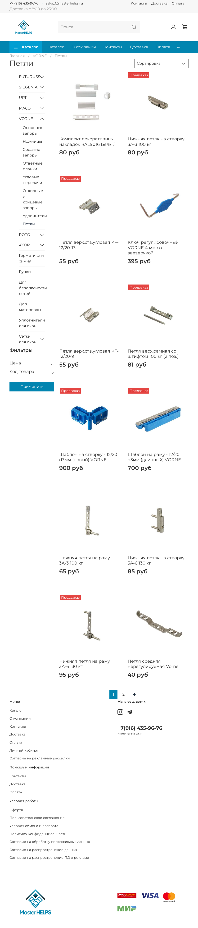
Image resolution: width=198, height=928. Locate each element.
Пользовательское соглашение (37, 818)
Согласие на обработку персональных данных (49, 842)
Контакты (139, 3)
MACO (25, 108)
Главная (17, 56)
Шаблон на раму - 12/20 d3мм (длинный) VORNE (154, 457)
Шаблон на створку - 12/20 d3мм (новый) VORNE (88, 457)
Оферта (16, 810)
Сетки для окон (27, 339)
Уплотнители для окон (32, 323)
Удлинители (34, 216)
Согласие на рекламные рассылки (39, 758)
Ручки (25, 271)
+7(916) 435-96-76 (139, 728)
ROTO (24, 234)
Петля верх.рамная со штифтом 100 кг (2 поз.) (153, 354)
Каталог (26, 47)
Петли (29, 224)
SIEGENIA (28, 87)
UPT (23, 97)
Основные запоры (33, 130)
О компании (84, 47)
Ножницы (32, 141)
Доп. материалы (30, 307)
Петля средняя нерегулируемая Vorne (153, 664)
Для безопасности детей (32, 288)
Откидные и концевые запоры (33, 199)
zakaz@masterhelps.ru (64, 3)
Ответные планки (33, 166)
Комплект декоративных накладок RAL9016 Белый (87, 141)
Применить (31, 386)
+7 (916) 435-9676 (23, 3)
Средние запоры (31, 152)
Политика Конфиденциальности (38, 834)
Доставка (159, 3)
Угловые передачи (32, 180)
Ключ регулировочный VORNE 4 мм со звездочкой (153, 248)
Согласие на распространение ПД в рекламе (49, 857)
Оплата (178, 3)
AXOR (24, 245)
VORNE (40, 56)
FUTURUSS (28, 76)
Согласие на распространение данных (43, 850)
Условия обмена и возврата (33, 826)
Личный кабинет (24, 750)
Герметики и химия (31, 258)
